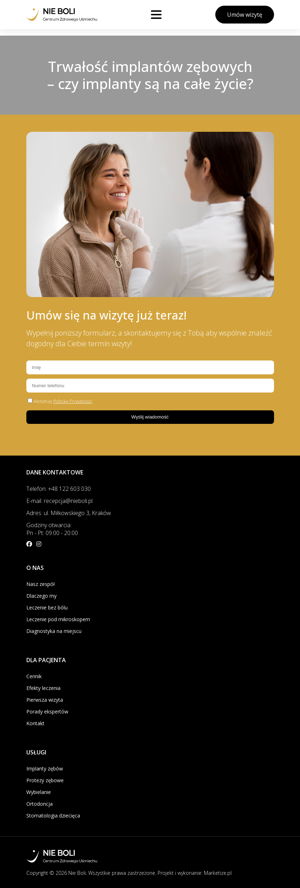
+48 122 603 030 (69, 489)
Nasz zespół (40, 584)
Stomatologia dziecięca (53, 815)
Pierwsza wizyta (44, 699)
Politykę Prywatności (72, 401)
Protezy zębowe (45, 780)
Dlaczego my (41, 595)
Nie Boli (77, 872)
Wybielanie (38, 792)
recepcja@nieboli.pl (68, 501)
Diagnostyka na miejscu (53, 631)
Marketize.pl (218, 872)
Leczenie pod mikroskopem (58, 619)
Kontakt (35, 723)
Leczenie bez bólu (47, 607)
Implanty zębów (44, 768)
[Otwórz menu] (156, 14)
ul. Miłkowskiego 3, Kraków (77, 513)
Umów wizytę (244, 15)
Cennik (34, 676)
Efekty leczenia (43, 688)
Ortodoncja (39, 803)
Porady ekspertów (47, 711)
